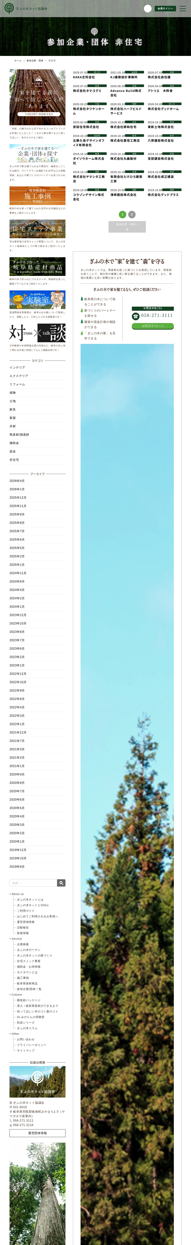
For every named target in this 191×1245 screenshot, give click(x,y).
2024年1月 (17, 606)
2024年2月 (17, 598)
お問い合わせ (26, 1039)
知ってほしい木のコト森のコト (37, 1011)
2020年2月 (17, 833)
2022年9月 (17, 690)
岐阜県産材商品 (27, 983)
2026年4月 (17, 480)
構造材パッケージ (28, 1000)
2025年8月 (17, 522)
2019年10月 (18, 858)
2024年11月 (18, 573)
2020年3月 (17, 824)
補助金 (14, 443)
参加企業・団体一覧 (127, 227)
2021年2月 (17, 757)
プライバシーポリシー (31, 1044)
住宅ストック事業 (28, 961)
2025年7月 (17, 531)
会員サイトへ (164, 8)
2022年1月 (17, 724)
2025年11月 (18, 506)
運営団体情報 (26, 921)
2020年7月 (17, 791)
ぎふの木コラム (27, 1028)
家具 (13, 409)
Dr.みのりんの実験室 (31, 1017)
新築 (13, 417)
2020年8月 (17, 782)
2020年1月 (17, 841)
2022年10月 (18, 682)
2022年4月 (17, 707)
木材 (13, 426)
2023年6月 (17, 648)
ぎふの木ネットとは (30, 899)
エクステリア (19, 375)
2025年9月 (17, 514)
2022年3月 (17, 715)
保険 (13, 392)
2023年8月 (17, 631)
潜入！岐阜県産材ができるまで (37, 1005)
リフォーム (17, 384)
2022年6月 (17, 699)
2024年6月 (17, 581)
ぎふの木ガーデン (28, 949)
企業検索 (23, 944)
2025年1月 (17, 564)
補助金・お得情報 (28, 966)
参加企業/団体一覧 (29, 989)
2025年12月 (18, 497)
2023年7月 (17, 640)
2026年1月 (17, 489)
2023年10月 (18, 623)
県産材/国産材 (19, 434)
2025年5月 (17, 548)
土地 (13, 401)
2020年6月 (17, 799)
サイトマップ (26, 1050)
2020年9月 (17, 774)
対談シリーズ (26, 1022)
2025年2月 (17, 556)
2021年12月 (18, 732)
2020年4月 (17, 816)
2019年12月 (18, 849)
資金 (13, 451)
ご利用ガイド (26, 910)
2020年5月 (17, 808)
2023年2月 (17, 657)
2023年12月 (18, 615)
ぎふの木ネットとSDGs (33, 905)
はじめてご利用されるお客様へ (37, 916)
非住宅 (14, 459)
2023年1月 (17, 665)
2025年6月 (17, 539)
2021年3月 (17, 749)
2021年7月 (17, 740)
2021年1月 (17, 766)
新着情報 (23, 933)
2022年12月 (18, 673)
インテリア (17, 367)
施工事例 (23, 977)
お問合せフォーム (153, 325)
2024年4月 (17, 589)
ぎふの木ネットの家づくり (34, 955)
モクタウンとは (27, 972)
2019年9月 (17, 866)
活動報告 (23, 927)
